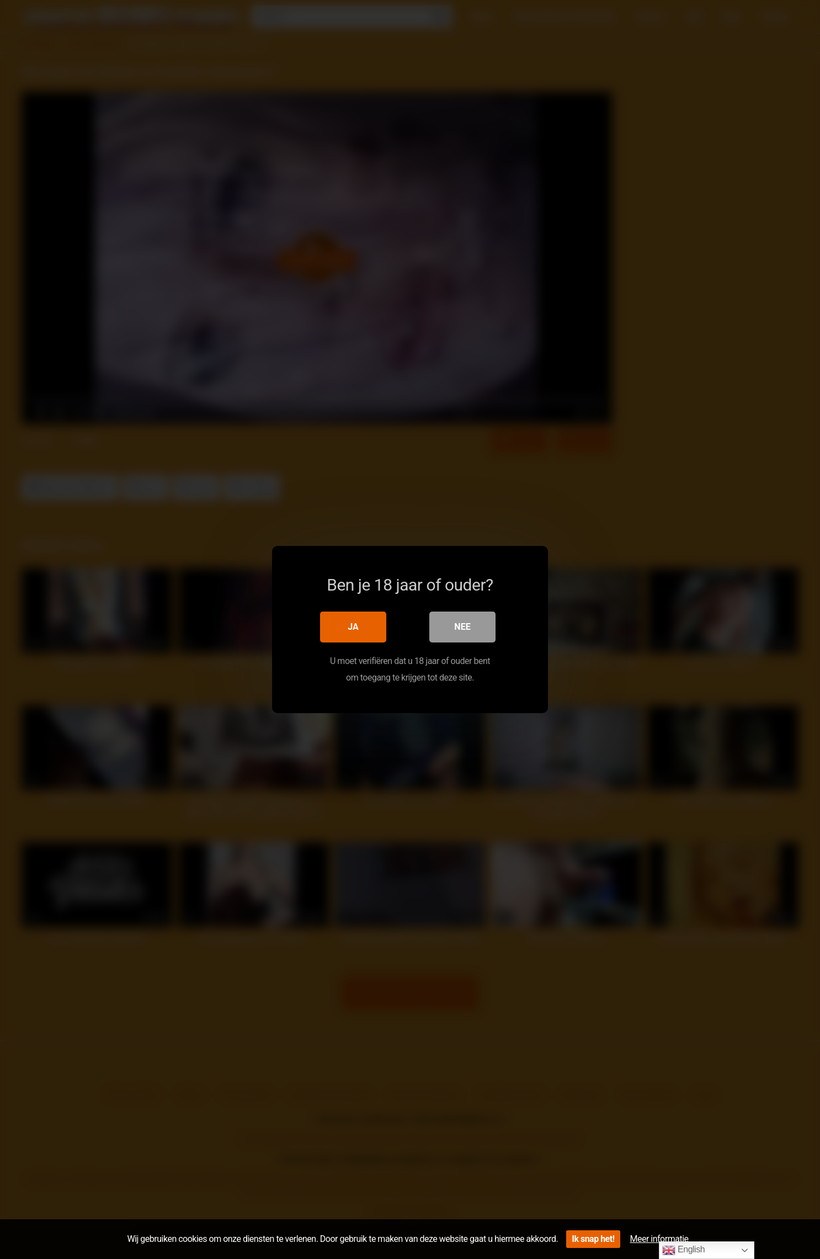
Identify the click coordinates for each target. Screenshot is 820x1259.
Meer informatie (659, 1239)
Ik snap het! (593, 1239)
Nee (462, 626)
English (683, 1250)
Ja (353, 626)
